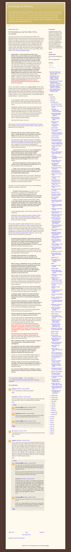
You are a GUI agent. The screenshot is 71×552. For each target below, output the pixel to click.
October (53, 397)
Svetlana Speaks (54, 313)
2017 (51, 418)
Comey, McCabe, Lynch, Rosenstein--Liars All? (56, 140)
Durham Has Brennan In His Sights (56, 190)
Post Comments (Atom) (19, 538)
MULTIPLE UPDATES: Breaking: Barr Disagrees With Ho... (56, 380)
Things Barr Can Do (55, 192)
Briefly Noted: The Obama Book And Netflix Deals (56, 329)
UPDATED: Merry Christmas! (55, 149)
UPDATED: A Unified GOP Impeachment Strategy (56, 133)
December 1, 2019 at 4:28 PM (23, 388)
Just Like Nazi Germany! (56, 104)
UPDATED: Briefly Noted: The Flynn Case (56, 237)
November (53, 395)
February (53, 412)
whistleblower (11, 381)
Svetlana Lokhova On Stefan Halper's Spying (56, 384)
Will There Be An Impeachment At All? (56, 336)
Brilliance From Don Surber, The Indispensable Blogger (56, 279)
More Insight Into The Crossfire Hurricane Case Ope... (56, 260)
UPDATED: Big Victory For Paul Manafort (56, 218)
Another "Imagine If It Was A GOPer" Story (56, 244)
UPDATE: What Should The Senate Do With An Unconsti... (56, 271)
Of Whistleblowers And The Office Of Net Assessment (56, 392)
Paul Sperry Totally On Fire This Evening (56, 374)
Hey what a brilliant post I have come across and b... (55, 72)
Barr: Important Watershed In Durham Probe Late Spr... (56, 301)
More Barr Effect (54, 268)
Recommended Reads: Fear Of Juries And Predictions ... (56, 114)
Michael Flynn (14, 379)
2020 (51, 98)
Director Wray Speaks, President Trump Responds (56, 308)
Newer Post (11, 532)
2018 (51, 416)
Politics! (52, 263)
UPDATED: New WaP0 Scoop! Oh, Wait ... (56, 361)
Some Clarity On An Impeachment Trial (55, 180)
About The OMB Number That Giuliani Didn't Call (56, 353)
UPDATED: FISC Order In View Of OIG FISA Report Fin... (56, 226)
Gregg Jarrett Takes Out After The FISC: (56, 212)
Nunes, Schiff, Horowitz (56, 311)
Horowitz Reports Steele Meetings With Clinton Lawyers (56, 248)
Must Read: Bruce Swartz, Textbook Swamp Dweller (56, 291)
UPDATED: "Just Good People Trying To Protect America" (56, 321)
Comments (52, 67)
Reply (13, 392)
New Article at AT (54, 257)
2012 (51, 424)
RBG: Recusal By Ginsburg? (55, 198)
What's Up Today (54, 331)
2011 (51, 426)
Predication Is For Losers (56, 251)
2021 (51, 97)
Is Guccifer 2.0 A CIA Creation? (55, 177)
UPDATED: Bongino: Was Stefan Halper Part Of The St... (56, 387)
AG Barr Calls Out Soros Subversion (56, 168)
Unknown (14, 388)
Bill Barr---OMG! (54, 333)
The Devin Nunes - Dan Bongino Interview (56, 161)
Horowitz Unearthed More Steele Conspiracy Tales (57, 143)
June (52, 405)
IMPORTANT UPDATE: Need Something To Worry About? (56, 233)
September (53, 399)
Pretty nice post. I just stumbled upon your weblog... (54, 77)
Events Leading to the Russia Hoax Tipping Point (56, 254)
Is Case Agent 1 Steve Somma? (56, 266)
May (52, 406)
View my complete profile (54, 59)
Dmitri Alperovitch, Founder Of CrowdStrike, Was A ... (56, 164)
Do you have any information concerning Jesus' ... (56, 82)
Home (8, 25)
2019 (51, 100)
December (53, 102)
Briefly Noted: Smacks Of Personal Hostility (56, 215)
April (52, 408)
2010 (51, 428)
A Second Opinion (55, 135)
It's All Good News (55, 137)
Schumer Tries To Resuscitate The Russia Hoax (56, 349)
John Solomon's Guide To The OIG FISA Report (56, 369)
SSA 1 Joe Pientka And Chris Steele (56, 130)
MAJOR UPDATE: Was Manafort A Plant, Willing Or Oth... (56, 339)
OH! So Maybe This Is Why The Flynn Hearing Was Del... (56, 317)
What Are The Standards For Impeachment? (56, 343)
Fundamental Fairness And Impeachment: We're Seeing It (56, 222)
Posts (51, 65)
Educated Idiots (54, 127)
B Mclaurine (18, 413)
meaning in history (20, 6)
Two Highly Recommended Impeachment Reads (56, 110)
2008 (51, 432)
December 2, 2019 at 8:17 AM (27, 478)
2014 (51, 420)
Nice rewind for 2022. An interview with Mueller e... (55, 90)
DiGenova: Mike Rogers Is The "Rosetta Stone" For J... (56, 153)
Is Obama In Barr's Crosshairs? (55, 125)
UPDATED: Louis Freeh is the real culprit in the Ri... (56, 201)
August (53, 401)
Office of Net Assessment (23, 379)
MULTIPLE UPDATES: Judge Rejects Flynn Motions (56, 241)
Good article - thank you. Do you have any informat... (56, 85)
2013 (51, 422)
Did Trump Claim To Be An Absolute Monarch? (56, 356)
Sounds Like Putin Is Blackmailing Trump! (56, 171)
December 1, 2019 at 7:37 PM (29, 421)
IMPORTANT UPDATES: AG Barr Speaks (56, 305)
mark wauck (18, 407)
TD (12, 430)
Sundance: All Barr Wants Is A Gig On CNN (56, 298)
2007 (51, 433)
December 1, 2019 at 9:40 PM (29, 463)
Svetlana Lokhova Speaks (56, 371)
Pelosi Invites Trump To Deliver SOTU (56, 183)
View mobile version (26, 534)
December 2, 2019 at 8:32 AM (29, 497)
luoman (38, 545)
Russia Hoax (30, 379)
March (52, 410)
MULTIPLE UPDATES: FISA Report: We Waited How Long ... (56, 325)
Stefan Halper (36, 379)
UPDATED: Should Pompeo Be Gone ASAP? (55, 118)
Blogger (47, 545)
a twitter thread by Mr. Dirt (27, 223)
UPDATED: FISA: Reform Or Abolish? (56, 275)
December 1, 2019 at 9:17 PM (23, 440)
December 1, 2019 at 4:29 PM (24, 396)
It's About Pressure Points (56, 281)
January (53, 414)
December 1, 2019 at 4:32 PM (29, 407)
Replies (15, 404)
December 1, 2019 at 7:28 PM (27, 413)
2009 (51, 430)
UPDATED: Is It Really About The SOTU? (56, 195)
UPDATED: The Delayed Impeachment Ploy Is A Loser (56, 205)
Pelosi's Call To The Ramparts (55, 346)
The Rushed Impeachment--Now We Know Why (56, 157)
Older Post (42, 532)
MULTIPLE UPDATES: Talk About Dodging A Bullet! (56, 365)
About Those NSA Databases (55, 122)
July (52, 403)
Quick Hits (53, 358)
